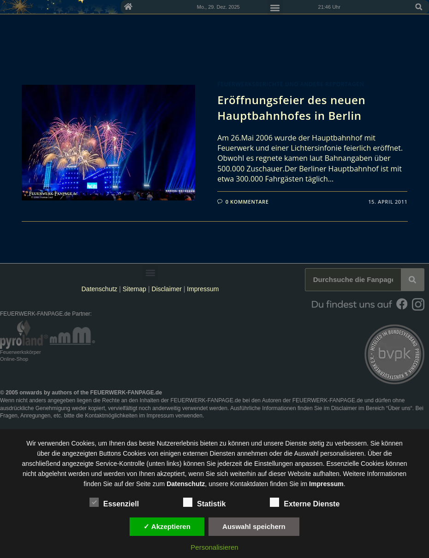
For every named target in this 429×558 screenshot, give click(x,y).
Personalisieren (214, 547)
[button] (418, 6)
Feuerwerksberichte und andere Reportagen (290, 84)
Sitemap (135, 289)
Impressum (203, 289)
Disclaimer (167, 289)
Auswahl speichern (254, 526)
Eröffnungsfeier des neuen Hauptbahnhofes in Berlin (291, 107)
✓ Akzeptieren (167, 526)
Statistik (204, 502)
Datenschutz (99, 289)
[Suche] (412, 280)
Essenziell (114, 502)
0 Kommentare (247, 201)
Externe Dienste (305, 502)
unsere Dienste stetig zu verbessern (315, 443)
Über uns (399, 408)
